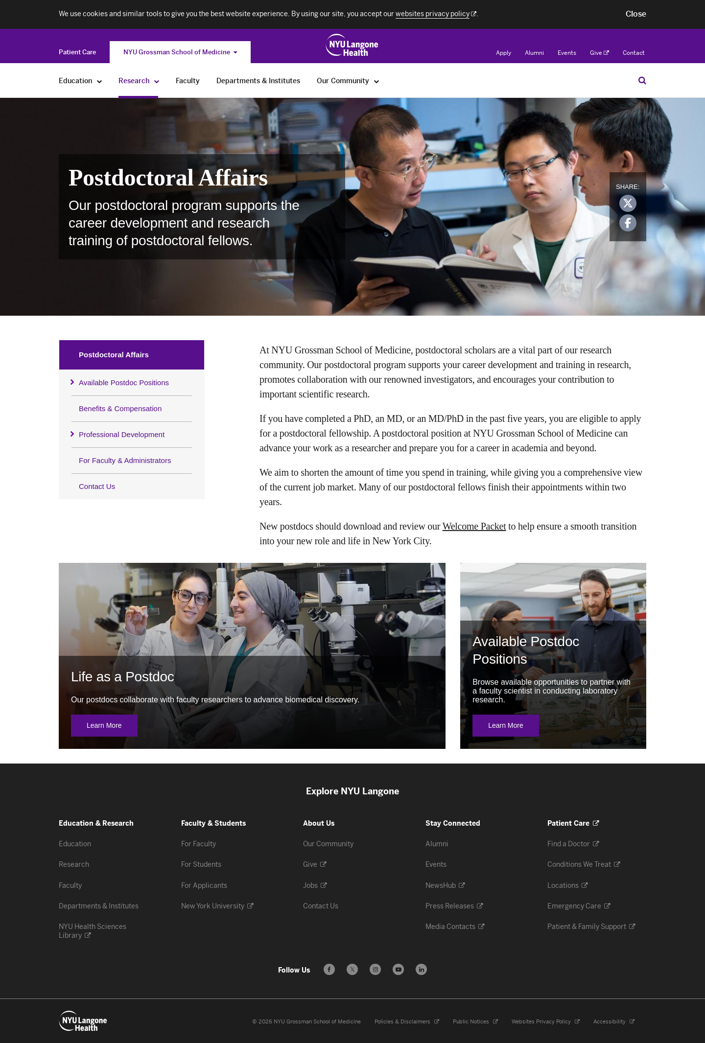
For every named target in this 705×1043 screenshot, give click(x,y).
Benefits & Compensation (120, 408)
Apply (503, 52)
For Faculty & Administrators (125, 460)
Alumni (534, 52)
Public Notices (475, 1022)
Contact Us (97, 486)
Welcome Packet (474, 526)
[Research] (157, 81)
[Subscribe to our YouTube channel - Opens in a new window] (398, 969)
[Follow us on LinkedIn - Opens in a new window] (421, 969)
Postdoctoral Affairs (114, 354)
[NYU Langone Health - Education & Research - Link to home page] (83, 1021)
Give (599, 52)
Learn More (112, 726)
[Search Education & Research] (642, 80)
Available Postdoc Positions (124, 382)
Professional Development (121, 434)
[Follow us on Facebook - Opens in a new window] (329, 969)
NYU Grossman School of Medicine (180, 52)
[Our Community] (377, 81)
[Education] (100, 81)
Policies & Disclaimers (407, 1022)
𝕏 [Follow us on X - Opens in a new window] (352, 971)
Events (567, 52)
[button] (636, 14)
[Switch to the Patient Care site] (77, 52)
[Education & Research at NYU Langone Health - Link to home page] (352, 45)
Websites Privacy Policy (546, 1022)
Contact (634, 52)
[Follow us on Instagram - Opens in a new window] (375, 969)
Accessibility (613, 1022)
